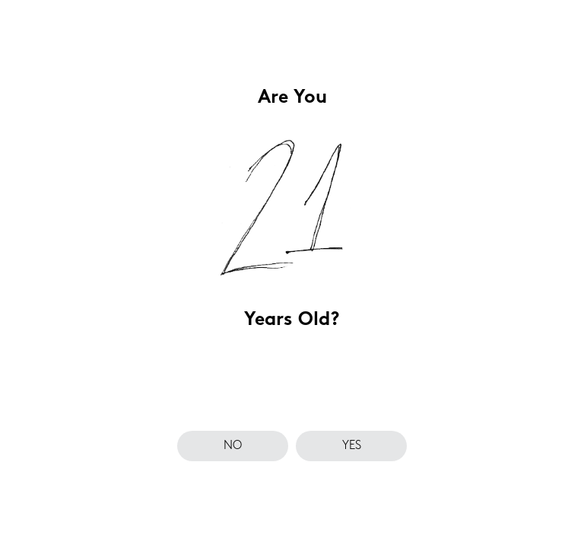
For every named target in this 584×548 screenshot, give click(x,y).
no (233, 446)
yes (351, 446)
